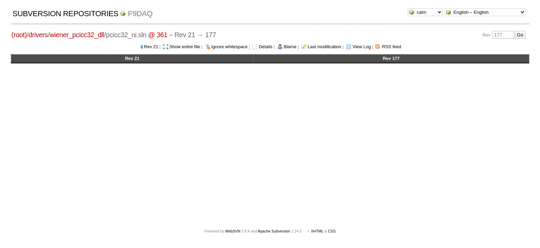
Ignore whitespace (229, 46)
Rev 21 (151, 46)
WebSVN (232, 231)
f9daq (140, 13)
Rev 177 (391, 58)
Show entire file (184, 46)
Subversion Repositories (65, 13)
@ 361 (157, 35)
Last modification (324, 46)
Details (265, 46)
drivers (38, 35)
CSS (331, 231)
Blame (290, 46)
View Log (361, 46)
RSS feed (391, 46)
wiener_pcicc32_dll (77, 35)
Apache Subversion (274, 231)
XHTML (317, 231)
